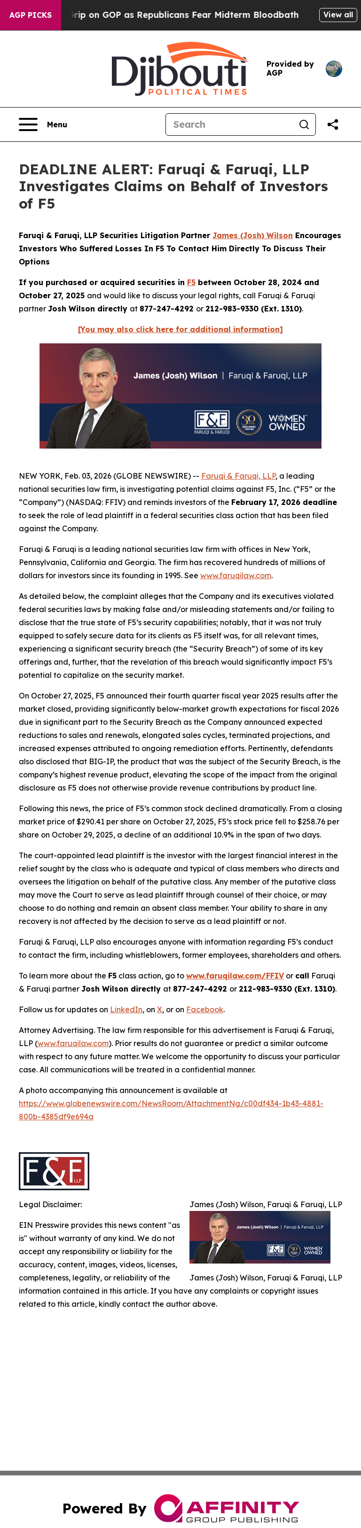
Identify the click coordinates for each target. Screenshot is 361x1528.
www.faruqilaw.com (235, 575)
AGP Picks (30, 15)
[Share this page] (332, 124)
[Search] (229, 124)
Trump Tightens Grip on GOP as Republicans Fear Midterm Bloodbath (157, 14)
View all (338, 14)
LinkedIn (126, 1009)
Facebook (204, 1009)
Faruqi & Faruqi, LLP (238, 476)
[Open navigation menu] (43, 124)
